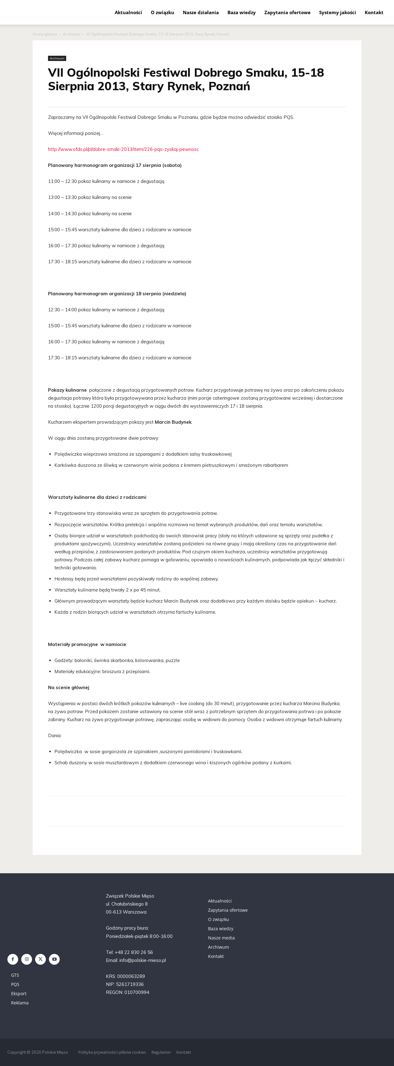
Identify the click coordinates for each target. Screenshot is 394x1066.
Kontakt (374, 12)
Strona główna (45, 34)
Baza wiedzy (241, 12)
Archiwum (71, 34)
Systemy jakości (337, 12)
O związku (162, 12)
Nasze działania (201, 12)
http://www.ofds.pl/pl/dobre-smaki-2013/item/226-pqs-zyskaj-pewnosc (123, 149)
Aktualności (128, 12)
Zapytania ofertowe (287, 12)
